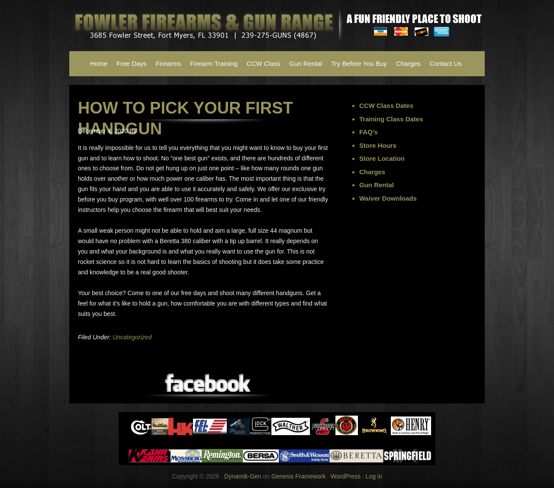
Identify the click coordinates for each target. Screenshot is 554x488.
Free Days (131, 63)
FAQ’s (368, 132)
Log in (374, 476)
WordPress (346, 476)
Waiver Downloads (388, 198)
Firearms (168, 63)
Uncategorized (132, 337)
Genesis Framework (298, 476)
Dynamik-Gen (242, 476)
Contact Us (446, 63)
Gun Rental (305, 63)
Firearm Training (214, 63)
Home (98, 63)
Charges (408, 63)
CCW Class (263, 63)
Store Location (382, 158)
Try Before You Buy (359, 63)
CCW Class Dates (386, 105)
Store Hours (377, 145)
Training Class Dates (391, 119)
